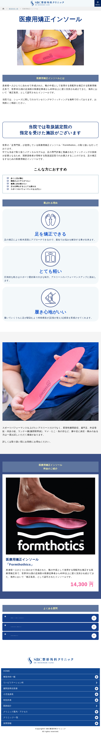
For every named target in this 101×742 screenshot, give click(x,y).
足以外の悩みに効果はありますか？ (29, 636)
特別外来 (50, 700)
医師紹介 (7, 706)
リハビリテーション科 (14, 682)
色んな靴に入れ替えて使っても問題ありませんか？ (36, 627)
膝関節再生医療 (50, 688)
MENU (97, 5)
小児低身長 (50, 694)
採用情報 (50, 723)
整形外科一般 (13, 9)
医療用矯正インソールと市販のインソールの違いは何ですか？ (42, 618)
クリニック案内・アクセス (50, 711)
